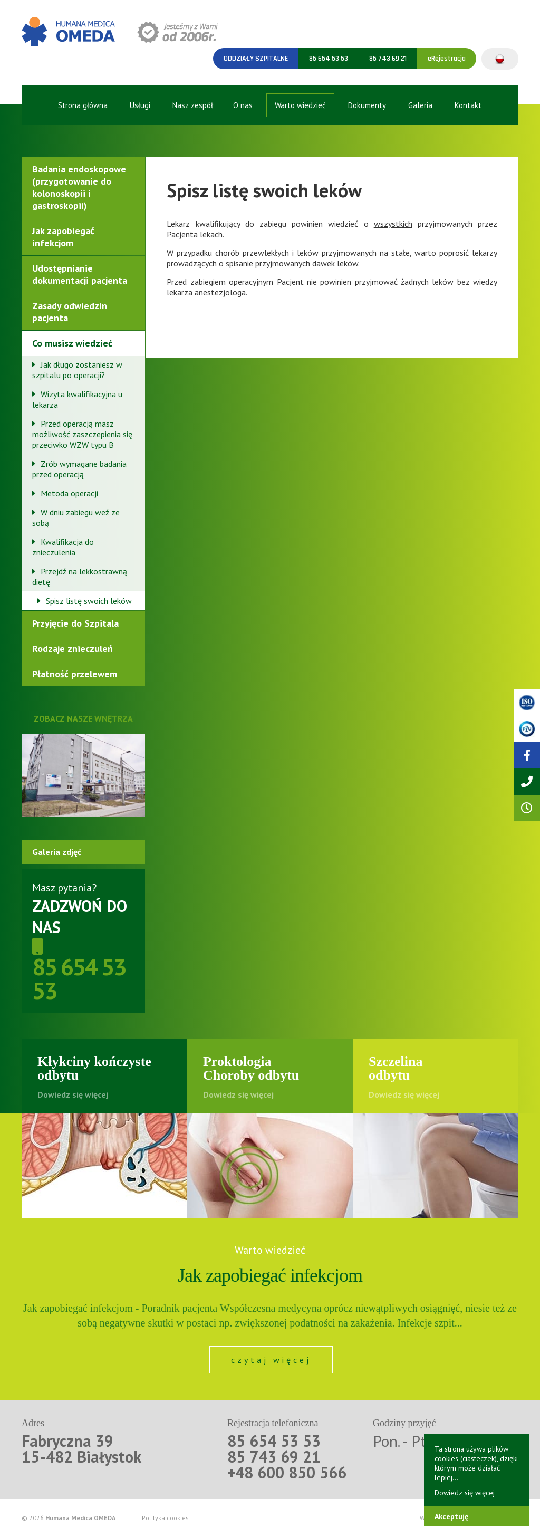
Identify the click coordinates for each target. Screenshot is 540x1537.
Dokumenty (367, 105)
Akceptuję (451, 1516)
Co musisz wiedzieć (72, 343)
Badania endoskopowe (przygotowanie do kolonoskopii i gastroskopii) (79, 187)
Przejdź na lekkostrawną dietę (79, 576)
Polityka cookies (165, 1518)
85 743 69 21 (388, 58)
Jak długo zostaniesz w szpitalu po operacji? (77, 369)
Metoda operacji (69, 493)
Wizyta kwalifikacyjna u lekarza (77, 399)
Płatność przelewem (74, 674)
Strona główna (83, 105)
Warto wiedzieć (300, 105)
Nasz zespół (192, 105)
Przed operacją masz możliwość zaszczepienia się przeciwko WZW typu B (82, 434)
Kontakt (468, 105)
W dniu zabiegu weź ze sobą (76, 517)
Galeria (420, 105)
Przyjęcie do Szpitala (75, 623)
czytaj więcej (271, 1360)
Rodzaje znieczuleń (72, 648)
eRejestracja (447, 58)
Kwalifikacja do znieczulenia (63, 547)
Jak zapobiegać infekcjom (63, 237)
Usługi (140, 105)
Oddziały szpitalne (256, 58)
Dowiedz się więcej (465, 1492)
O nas (243, 105)
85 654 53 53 (328, 58)
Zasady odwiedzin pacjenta (69, 312)
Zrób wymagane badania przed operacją (79, 468)
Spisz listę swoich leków (89, 600)
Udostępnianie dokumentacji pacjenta (79, 274)
